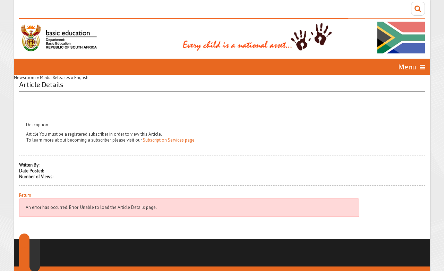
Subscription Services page (169, 140)
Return (25, 195)
